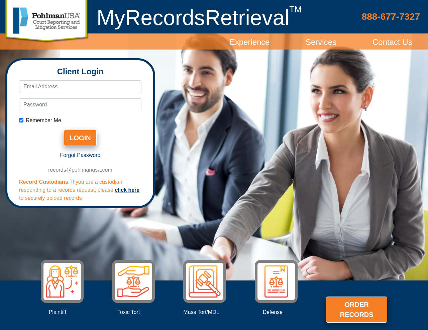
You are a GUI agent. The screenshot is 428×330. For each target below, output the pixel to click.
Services (321, 42)
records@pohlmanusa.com (80, 170)
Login (80, 138)
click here (127, 190)
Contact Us (392, 42)
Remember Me (43, 120)
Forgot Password (80, 155)
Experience (250, 42)
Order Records (356, 309)
